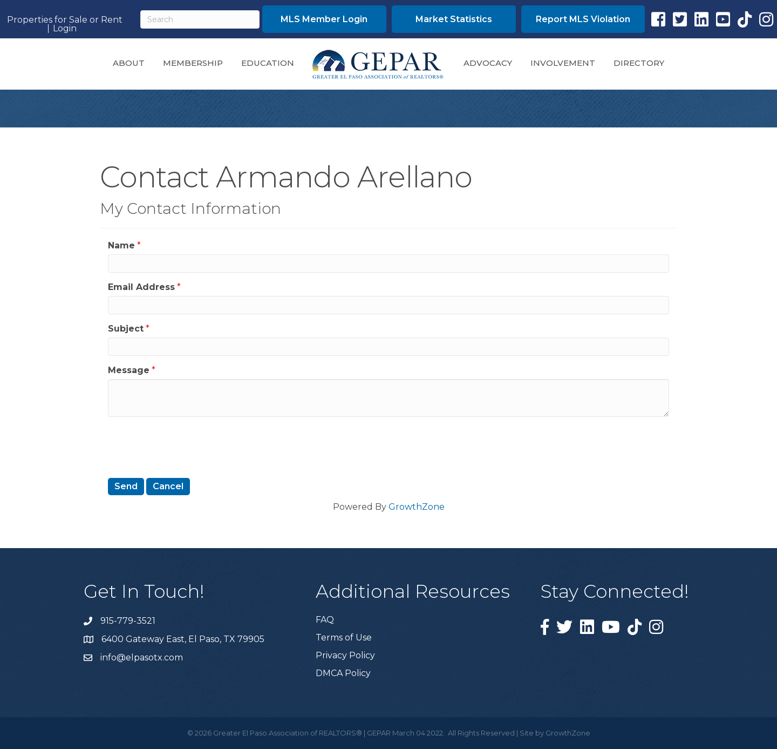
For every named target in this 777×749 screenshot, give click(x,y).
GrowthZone (416, 507)
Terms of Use (344, 637)
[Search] (200, 19)
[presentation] (190, 446)
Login (65, 28)
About (129, 63)
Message (128, 370)
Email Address (141, 287)
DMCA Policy (343, 673)
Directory (639, 63)
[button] (324, 19)
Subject (126, 328)
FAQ (325, 620)
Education (267, 63)
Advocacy (488, 63)
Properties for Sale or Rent (64, 20)
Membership (193, 63)
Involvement (562, 63)
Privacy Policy (345, 655)
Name (121, 245)
